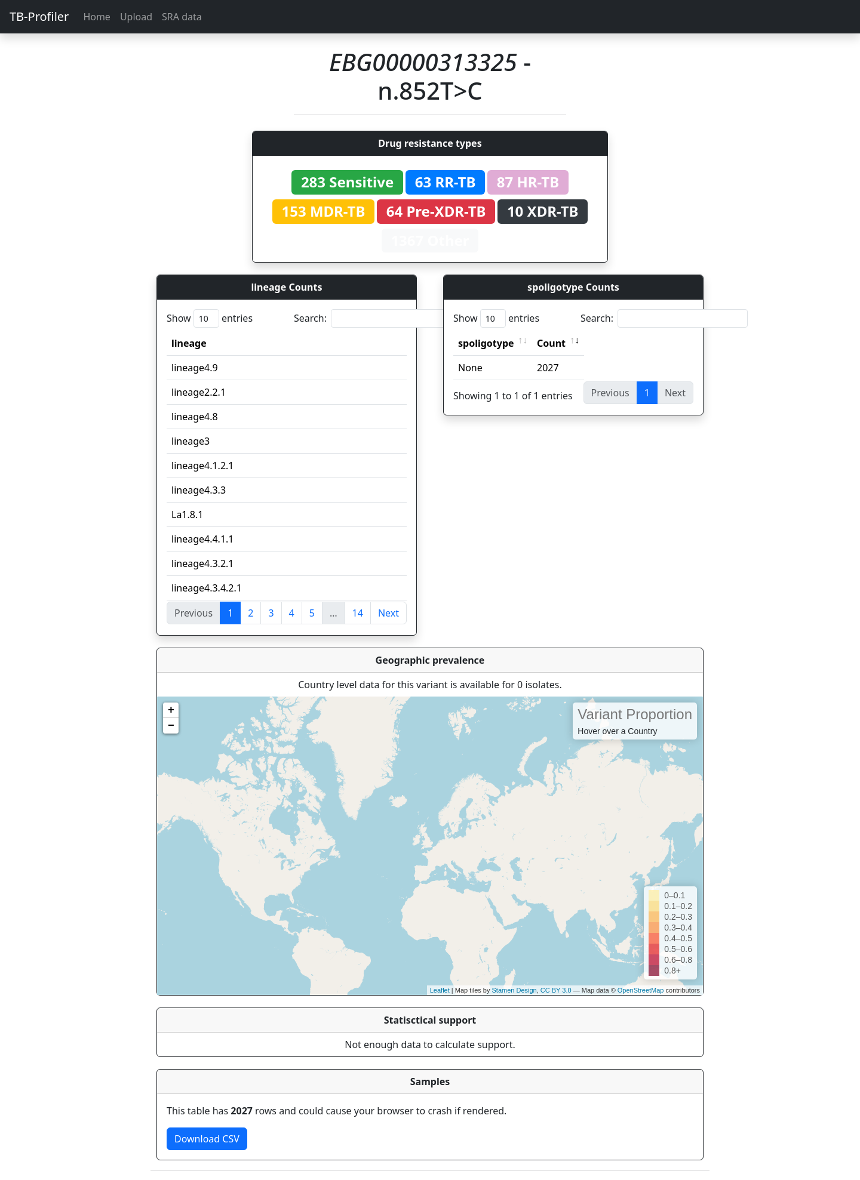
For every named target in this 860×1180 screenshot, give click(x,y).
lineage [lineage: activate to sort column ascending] (189, 343)
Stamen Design (514, 990)
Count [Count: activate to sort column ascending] (551, 343)
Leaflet (440, 990)
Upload (136, 16)
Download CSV (206, 1138)
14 (357, 613)
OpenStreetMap (641, 990)
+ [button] (171, 710)
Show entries (210, 318)
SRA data (182, 16)
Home (96, 16)
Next (388, 613)
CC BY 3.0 (556, 990)
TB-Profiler (39, 16)
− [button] (171, 726)
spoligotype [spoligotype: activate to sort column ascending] (486, 343)
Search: (377, 318)
